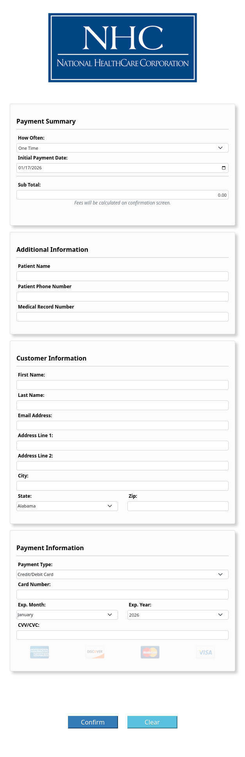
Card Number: (34, 584)
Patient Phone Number (45, 286)
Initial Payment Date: (43, 157)
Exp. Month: (32, 604)
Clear (152, 722)
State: (25, 496)
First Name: (31, 374)
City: (23, 475)
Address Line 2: (35, 455)
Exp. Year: (140, 604)
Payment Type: (35, 564)
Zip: (133, 496)
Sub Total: (29, 184)
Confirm (93, 722)
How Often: (31, 138)
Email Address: (35, 415)
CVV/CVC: (28, 625)
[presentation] (122, 696)
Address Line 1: (35, 435)
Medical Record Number (46, 306)
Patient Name (34, 266)
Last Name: (31, 395)
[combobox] (122, 148)
